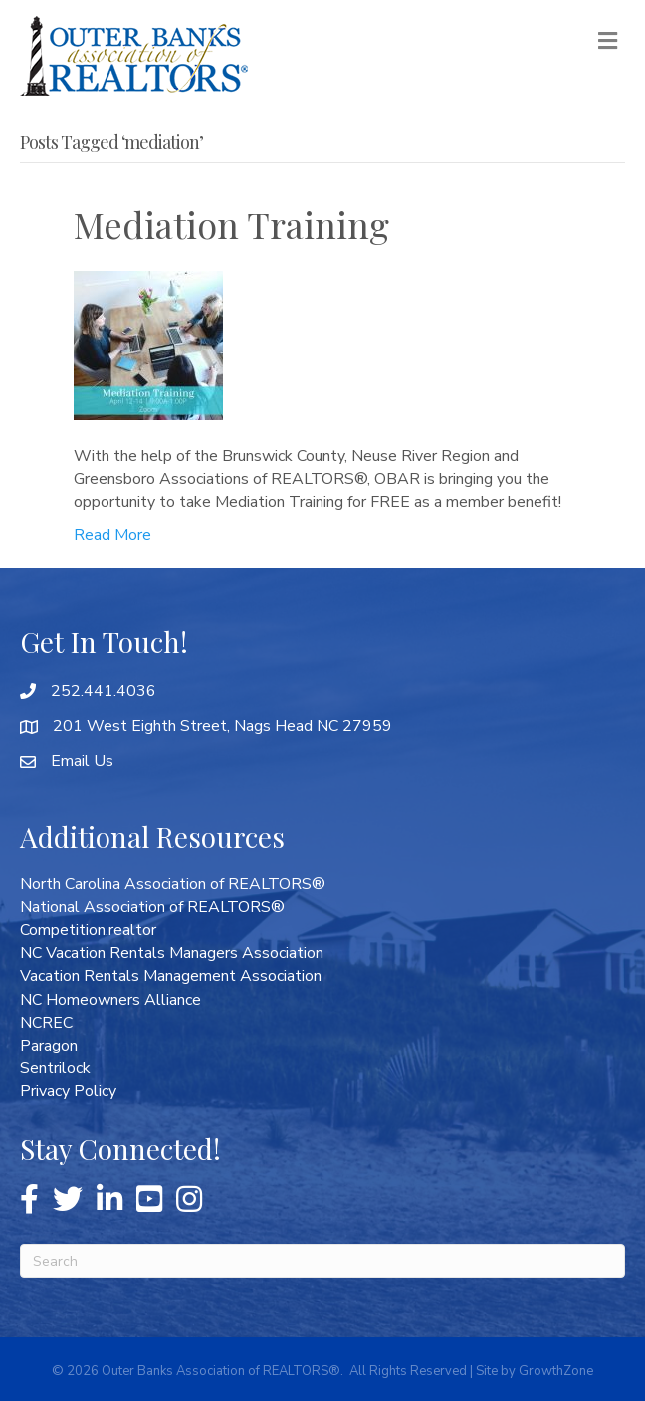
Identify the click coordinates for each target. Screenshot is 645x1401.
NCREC (46, 1023)
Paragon (49, 1045)
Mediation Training (231, 224)
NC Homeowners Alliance (110, 1000)
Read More (112, 535)
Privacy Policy (68, 1091)
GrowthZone (556, 1371)
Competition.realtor (88, 930)
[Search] (322, 1261)
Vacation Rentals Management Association (171, 976)
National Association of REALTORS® (152, 907)
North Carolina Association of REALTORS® (172, 884)
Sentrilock (55, 1068)
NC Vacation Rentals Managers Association (171, 953)
